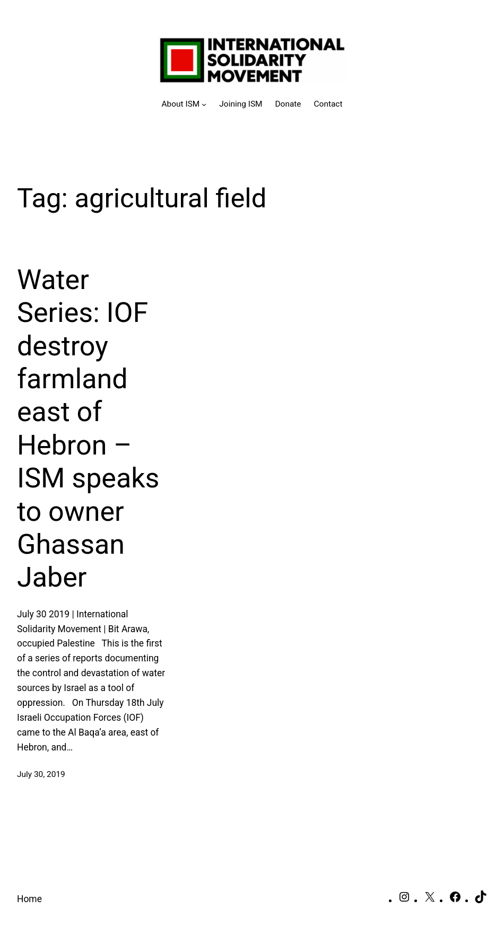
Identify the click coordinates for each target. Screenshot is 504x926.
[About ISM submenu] (184, 104)
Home (29, 899)
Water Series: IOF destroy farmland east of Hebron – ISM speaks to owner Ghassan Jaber (88, 429)
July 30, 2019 (41, 774)
